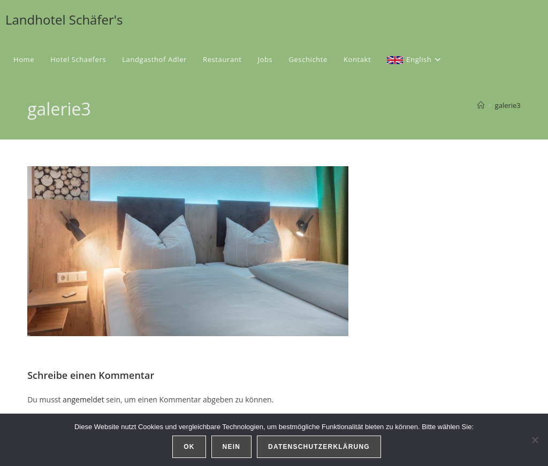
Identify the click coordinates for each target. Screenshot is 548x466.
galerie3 (508, 105)
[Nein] (534, 439)
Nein (231, 447)
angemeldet (83, 399)
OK (189, 447)
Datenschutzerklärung (319, 447)
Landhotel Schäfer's (64, 19)
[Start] (480, 105)
